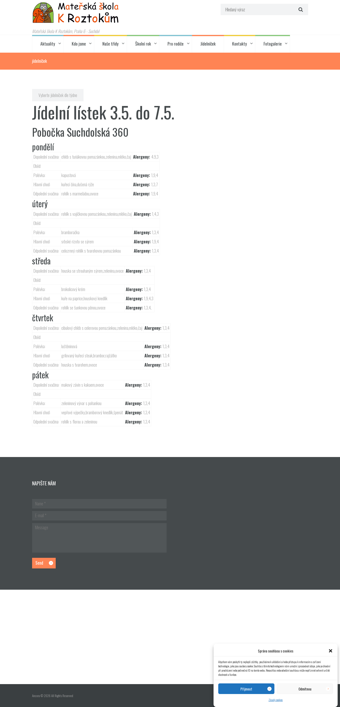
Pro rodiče (176, 44)
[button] (330, 650)
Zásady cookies (276, 700)
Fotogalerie (273, 44)
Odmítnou (304, 688)
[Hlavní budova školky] (170, 637)
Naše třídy (110, 44)
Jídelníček (208, 44)
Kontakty (239, 44)
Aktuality (47, 44)
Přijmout (246, 688)
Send (39, 563)
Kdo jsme (79, 44)
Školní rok (143, 44)
